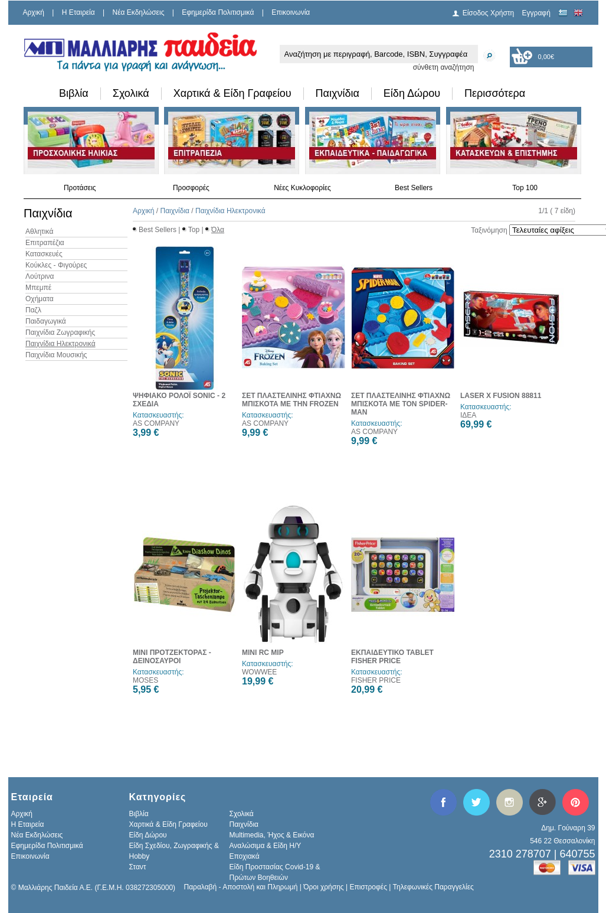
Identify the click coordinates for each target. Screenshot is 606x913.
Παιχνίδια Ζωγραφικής (60, 332)
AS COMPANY (156, 423)
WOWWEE (259, 672)
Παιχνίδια (337, 93)
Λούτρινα (39, 276)
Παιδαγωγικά (45, 321)
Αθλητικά (39, 231)
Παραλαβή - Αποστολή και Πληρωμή (241, 887)
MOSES (145, 680)
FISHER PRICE (376, 680)
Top (193, 230)
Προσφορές (191, 188)
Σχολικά (131, 93)
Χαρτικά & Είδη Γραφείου (232, 93)
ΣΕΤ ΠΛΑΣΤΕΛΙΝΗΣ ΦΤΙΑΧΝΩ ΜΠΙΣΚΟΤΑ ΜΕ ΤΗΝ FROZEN (291, 400)
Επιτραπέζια (44, 243)
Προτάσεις (80, 188)
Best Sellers (414, 188)
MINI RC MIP (263, 652)
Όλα (217, 230)
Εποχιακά (245, 856)
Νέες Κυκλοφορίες (302, 188)
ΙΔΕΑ (468, 415)
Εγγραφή (536, 13)
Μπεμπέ (38, 287)
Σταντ (137, 867)
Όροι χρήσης (323, 887)
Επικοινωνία (290, 12)
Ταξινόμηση (489, 230)
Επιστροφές (368, 887)
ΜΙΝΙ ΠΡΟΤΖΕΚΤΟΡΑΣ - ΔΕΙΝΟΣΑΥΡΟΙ (172, 656)
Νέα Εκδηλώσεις (139, 12)
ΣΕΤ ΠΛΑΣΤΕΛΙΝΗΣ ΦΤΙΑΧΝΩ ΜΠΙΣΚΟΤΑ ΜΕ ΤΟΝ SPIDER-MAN (400, 404)
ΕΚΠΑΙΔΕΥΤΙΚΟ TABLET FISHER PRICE (392, 656)
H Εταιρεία (78, 12)
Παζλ (33, 310)
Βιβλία (74, 93)
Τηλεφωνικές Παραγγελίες (433, 887)
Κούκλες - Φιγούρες (56, 265)
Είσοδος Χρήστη (489, 13)
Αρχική (33, 12)
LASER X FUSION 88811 (500, 396)
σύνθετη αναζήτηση (443, 67)
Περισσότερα (494, 93)
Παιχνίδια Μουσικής (56, 355)
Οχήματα (39, 299)
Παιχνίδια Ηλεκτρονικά (60, 344)
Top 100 (525, 188)
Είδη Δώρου (412, 93)
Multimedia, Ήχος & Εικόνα (272, 835)
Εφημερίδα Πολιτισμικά (218, 12)
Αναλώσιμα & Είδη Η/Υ (266, 846)
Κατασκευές (44, 254)
